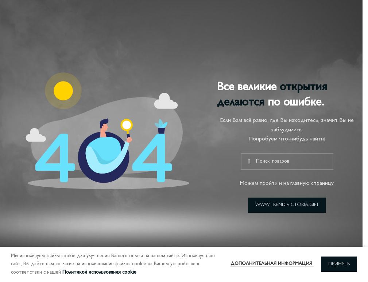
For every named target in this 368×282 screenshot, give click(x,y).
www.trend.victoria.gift (287, 205)
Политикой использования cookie (99, 272)
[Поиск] (287, 161)
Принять (339, 264)
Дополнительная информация (272, 264)
